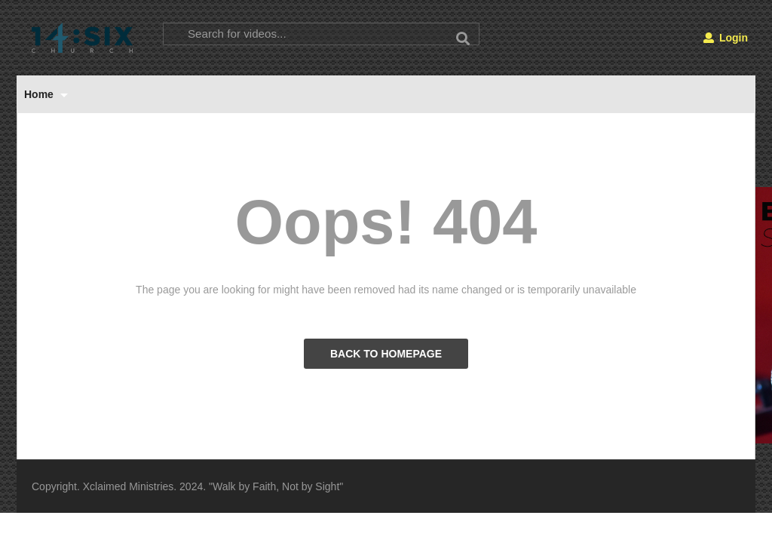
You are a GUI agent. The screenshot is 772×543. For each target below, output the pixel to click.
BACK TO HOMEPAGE (386, 354)
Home (46, 94)
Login (725, 38)
